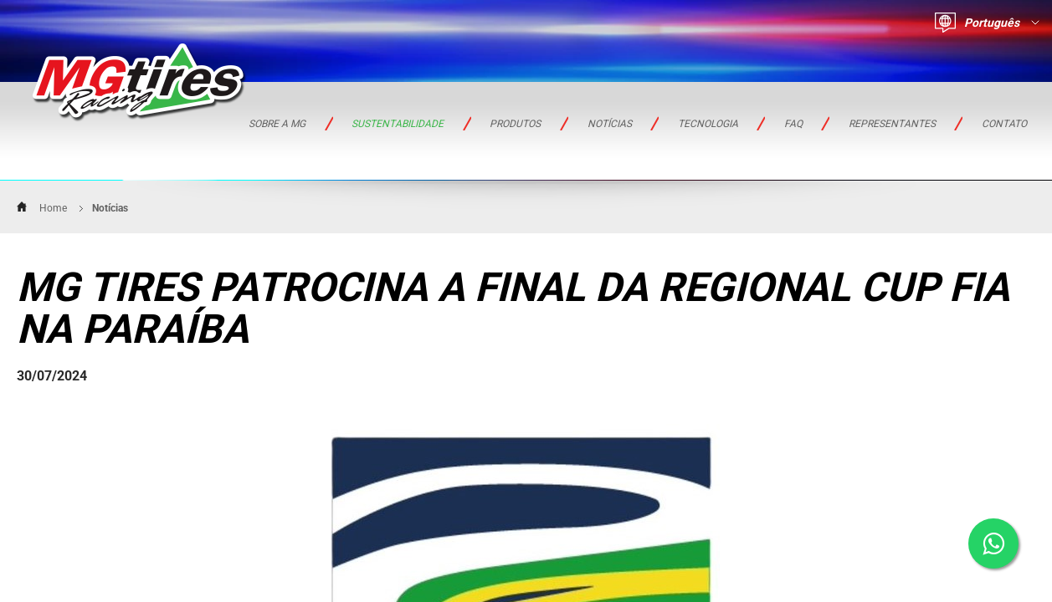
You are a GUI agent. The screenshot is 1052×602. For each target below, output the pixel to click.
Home (53, 208)
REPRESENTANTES (892, 124)
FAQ (793, 124)
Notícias (610, 124)
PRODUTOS (515, 124)
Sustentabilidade (398, 124)
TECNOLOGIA (708, 124)
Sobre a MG (277, 124)
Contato (1004, 124)
